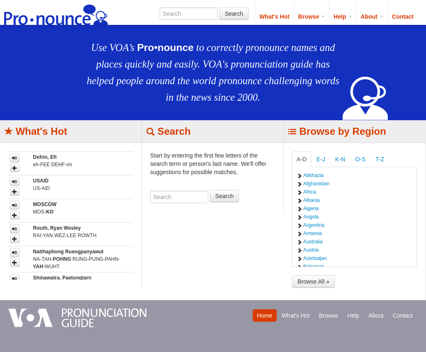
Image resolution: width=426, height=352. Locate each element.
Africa (309, 192)
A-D (302, 159)
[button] (14, 167)
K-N (340, 159)
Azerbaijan (315, 258)
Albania (311, 200)
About (372, 16)
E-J (320, 159)
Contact (403, 16)
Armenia (312, 233)
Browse (311, 16)
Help (342, 16)
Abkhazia (313, 175)
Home (264, 315)
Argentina (313, 225)
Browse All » (313, 281)
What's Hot (274, 16)
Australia (313, 242)
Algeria (311, 208)
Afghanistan (316, 184)
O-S (360, 159)
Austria (311, 250)
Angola (311, 217)
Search (234, 13)
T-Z (379, 159)
